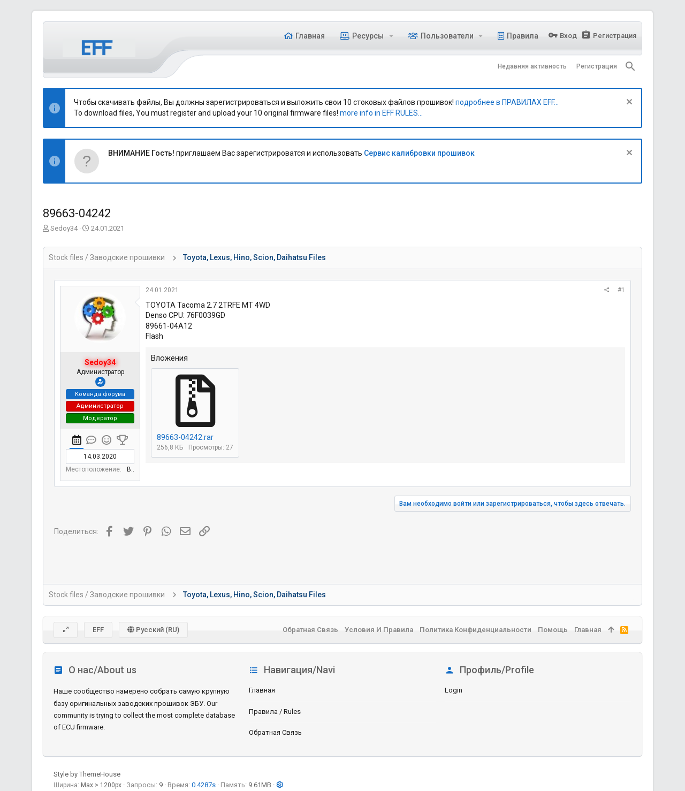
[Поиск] (630, 66)
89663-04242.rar (185, 437)
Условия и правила (379, 630)
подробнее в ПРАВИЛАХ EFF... (507, 102)
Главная (262, 690)
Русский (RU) (153, 630)
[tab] (76, 441)
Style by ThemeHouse (87, 774)
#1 (621, 290)
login (453, 690)
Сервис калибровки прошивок (419, 153)
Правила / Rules (275, 712)
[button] (391, 36)
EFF (98, 630)
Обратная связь (275, 732)
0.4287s (204, 785)
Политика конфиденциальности (475, 630)
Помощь (553, 630)
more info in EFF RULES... (381, 113)
